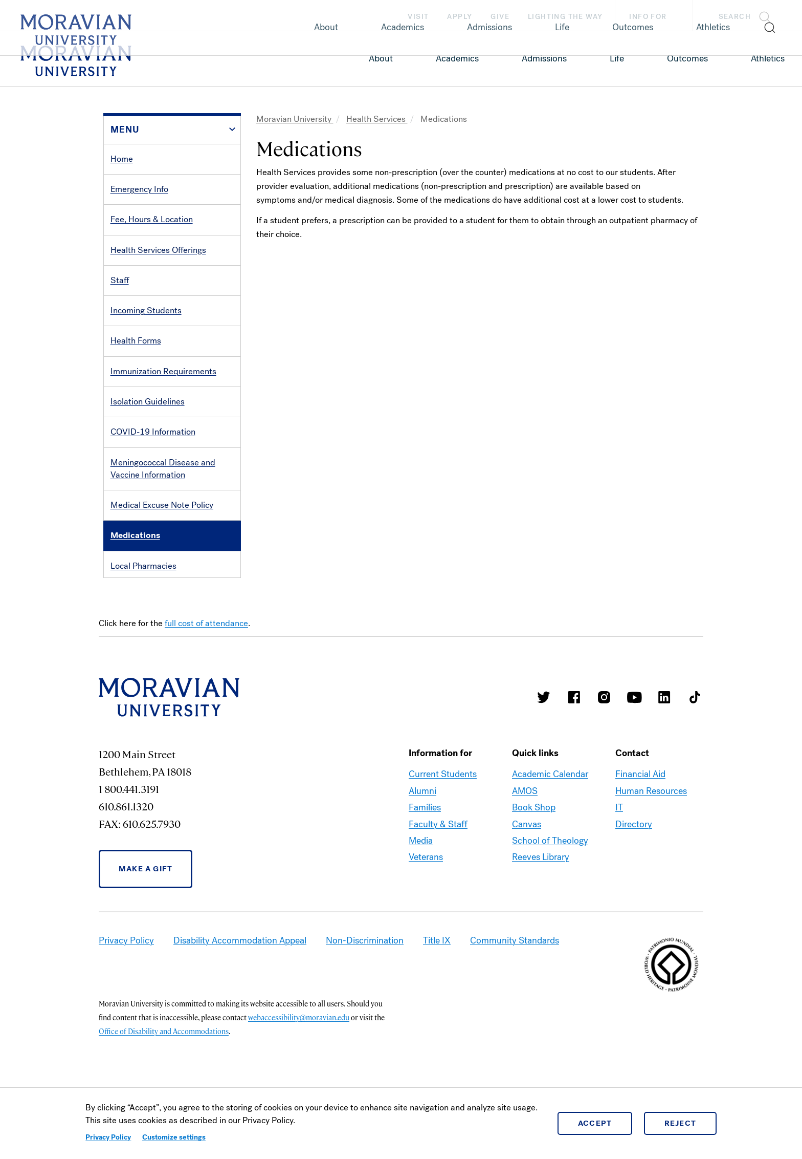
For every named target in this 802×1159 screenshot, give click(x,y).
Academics (457, 58)
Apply (459, 17)
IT (619, 871)
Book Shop (533, 871)
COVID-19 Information (152, 432)
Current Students (443, 838)
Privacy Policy (108, 1137)
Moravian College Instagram (604, 761)
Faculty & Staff (438, 888)
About (381, 58)
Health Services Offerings (158, 250)
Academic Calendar (550, 838)
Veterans (426, 920)
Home (121, 159)
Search (735, 17)
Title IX (437, 1004)
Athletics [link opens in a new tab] (768, 58)
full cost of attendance (206, 687)
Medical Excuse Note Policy (161, 505)
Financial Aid (640, 838)
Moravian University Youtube (634, 761)
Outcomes (687, 58)
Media (421, 904)
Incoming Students (146, 310)
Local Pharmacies (143, 566)
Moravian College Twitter (543, 761)
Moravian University (294, 119)
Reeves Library (540, 920)
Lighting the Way (565, 17)
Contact (125, 626)
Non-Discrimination (365, 1004)
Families (425, 871)
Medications (135, 535)
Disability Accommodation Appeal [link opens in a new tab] (239, 1004)
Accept (595, 1123)
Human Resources (651, 854)
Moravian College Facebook (574, 761)
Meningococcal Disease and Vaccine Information (162, 469)
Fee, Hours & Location (151, 219)
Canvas (526, 888)
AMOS (525, 854)
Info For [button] (658, 17)
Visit (418, 17)
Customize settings (174, 1137)
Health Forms (135, 341)
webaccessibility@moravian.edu (298, 1080)
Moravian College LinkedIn (664, 761)
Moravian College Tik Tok (694, 761)
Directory (633, 888)
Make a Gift (145, 932)
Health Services (377, 119)
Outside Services (142, 596)
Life (617, 58)
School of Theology (550, 904)
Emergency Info (139, 189)
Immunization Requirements (163, 371)
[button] (747, 15)
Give (500, 17)
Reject (680, 1123)
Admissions (544, 58)
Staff (119, 280)
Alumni (422, 854)
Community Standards (514, 1004)
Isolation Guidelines (147, 401)
